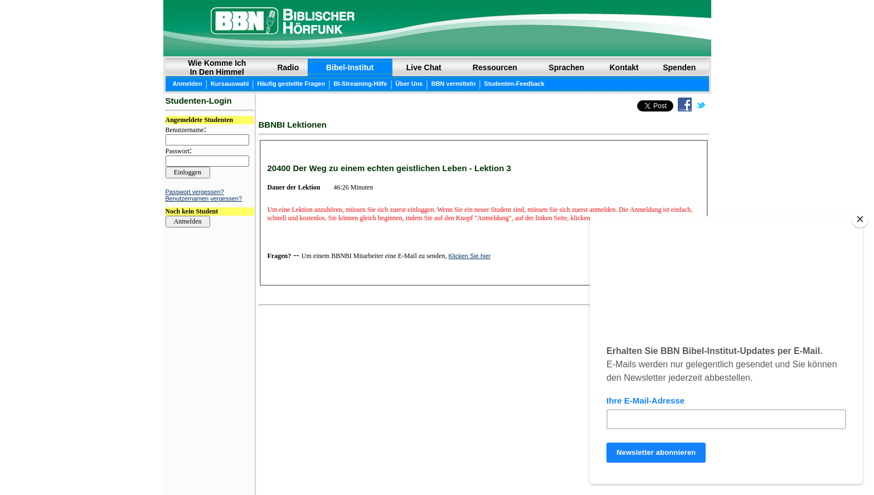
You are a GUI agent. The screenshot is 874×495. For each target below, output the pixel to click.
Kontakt (624, 67)
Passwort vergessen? (195, 191)
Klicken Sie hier (469, 256)
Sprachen (566, 67)
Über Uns (409, 83)
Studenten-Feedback (514, 83)
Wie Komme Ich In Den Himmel (217, 67)
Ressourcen (495, 67)
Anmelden (187, 83)
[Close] (860, 219)
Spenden (679, 67)
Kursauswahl (230, 83)
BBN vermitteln (453, 83)
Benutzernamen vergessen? (204, 198)
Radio (288, 67)
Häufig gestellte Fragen (292, 83)
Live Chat (423, 67)
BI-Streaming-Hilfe (360, 83)
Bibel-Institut (350, 67)
